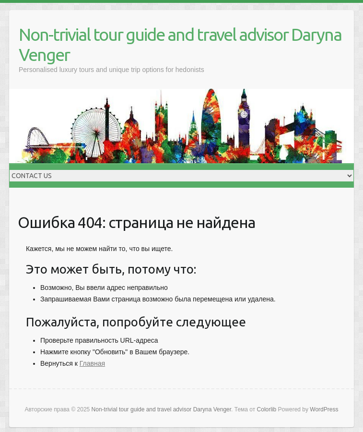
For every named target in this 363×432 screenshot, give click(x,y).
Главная (92, 363)
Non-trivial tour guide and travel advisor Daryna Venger (180, 44)
